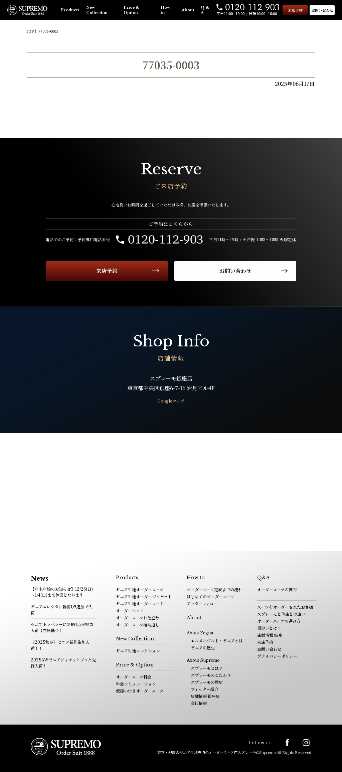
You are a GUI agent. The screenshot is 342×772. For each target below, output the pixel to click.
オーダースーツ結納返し (137, 624)
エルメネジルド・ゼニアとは (217, 640)
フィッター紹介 (204, 689)
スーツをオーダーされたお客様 (285, 607)
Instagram (306, 742)
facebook (287, 742)
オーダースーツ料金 (133, 676)
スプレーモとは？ (207, 668)
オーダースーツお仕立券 (137, 617)
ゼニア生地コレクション (138, 650)
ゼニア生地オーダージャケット (144, 596)
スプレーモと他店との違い (281, 614)
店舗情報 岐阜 (269, 635)
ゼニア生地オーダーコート (140, 603)
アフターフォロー (202, 603)
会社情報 (199, 703)
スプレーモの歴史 (207, 682)
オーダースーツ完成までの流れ (214, 589)
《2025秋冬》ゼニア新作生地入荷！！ (60, 645)
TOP (30, 31)
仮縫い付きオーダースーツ (139, 690)
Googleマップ (171, 401)
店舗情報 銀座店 (205, 696)
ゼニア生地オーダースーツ (139, 589)
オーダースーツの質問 (277, 589)
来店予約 (295, 10)
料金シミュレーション (136, 683)
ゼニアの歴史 (203, 647)
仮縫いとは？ (269, 628)
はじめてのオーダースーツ (210, 596)
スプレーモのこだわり (211, 675)
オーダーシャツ (130, 610)
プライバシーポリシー (277, 656)
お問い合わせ (322, 10)
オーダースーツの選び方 (279, 621)
